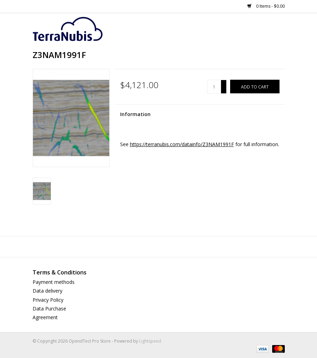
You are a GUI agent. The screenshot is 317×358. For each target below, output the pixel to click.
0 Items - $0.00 (266, 6)
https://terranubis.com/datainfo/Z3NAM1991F (182, 144)
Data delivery (47, 290)
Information (135, 114)
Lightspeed (150, 341)
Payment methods (54, 282)
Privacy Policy (48, 299)
